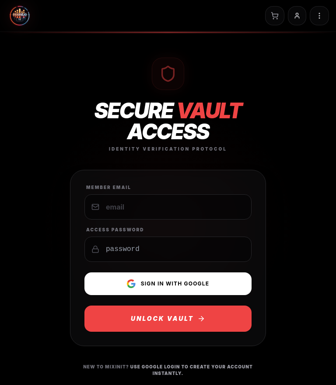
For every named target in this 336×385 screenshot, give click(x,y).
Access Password (115, 229)
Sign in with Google (168, 283)
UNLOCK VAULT (168, 319)
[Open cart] (274, 15)
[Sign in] (297, 15)
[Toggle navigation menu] (319, 15)
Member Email (108, 187)
